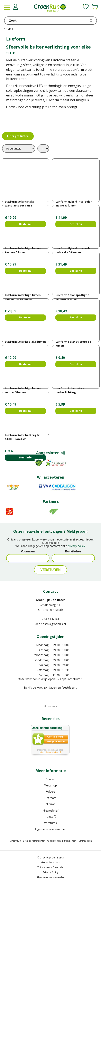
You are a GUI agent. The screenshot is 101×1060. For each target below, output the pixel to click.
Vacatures (50, 994)
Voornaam (28, 723)
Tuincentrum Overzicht (50, 1039)
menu (7, 7)
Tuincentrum (15, 1012)
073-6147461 (50, 790)
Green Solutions (50, 1034)
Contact (50, 951)
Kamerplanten (38, 1012)
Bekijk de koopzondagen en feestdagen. (50, 859)
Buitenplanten (69, 1012)
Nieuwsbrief (50, 982)
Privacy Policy (50, 1044)
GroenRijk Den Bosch (50, 771)
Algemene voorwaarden (50, 1001)
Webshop (50, 957)
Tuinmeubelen (85, 1012)
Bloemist (27, 1012)
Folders (50, 963)
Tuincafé (50, 988)
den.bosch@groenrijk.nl (50, 795)
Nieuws (50, 976)
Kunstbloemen (54, 1012)
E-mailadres (73, 723)
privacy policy (76, 717)
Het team (50, 969)
